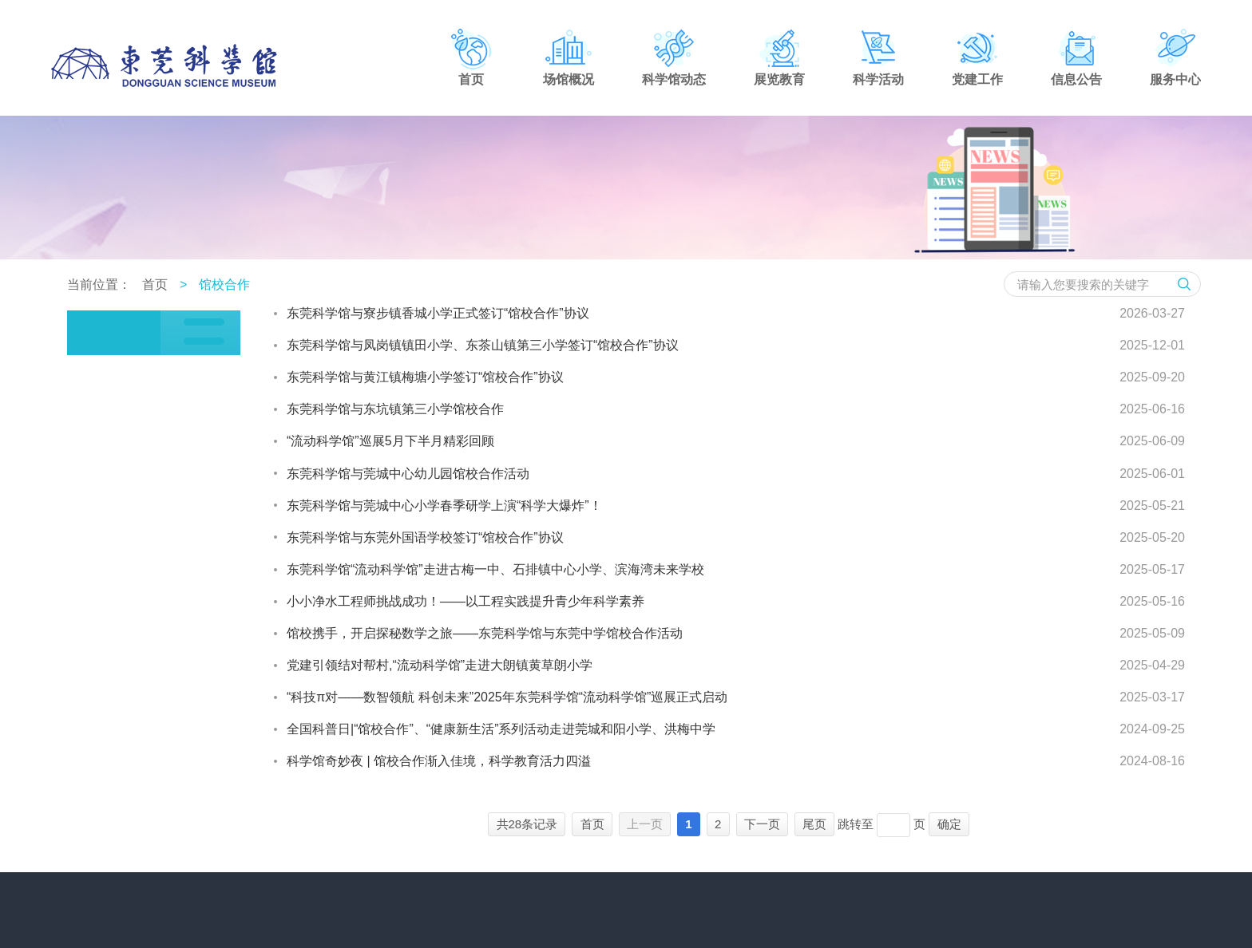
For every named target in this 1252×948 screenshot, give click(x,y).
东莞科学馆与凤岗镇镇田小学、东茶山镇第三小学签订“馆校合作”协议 (483, 345)
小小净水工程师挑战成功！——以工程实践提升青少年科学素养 (465, 601)
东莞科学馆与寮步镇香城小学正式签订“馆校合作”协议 (438, 313)
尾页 (814, 824)
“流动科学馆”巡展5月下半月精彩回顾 (390, 441)
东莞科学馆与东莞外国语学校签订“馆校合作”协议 (425, 537)
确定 (949, 824)
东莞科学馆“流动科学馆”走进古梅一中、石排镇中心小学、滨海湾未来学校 (495, 569)
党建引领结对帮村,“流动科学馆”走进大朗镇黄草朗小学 (439, 665)
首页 (155, 284)
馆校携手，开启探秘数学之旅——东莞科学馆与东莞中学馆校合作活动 (485, 633)
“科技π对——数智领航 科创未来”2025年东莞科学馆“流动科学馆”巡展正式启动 (507, 697)
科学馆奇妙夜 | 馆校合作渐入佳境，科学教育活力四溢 (439, 761)
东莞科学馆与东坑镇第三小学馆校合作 (395, 409)
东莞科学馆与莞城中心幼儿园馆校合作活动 (408, 473)
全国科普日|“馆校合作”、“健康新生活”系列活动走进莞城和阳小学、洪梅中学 (501, 729)
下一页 (762, 824)
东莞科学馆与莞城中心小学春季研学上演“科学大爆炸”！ (444, 505)
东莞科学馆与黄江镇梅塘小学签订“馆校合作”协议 (425, 377)
